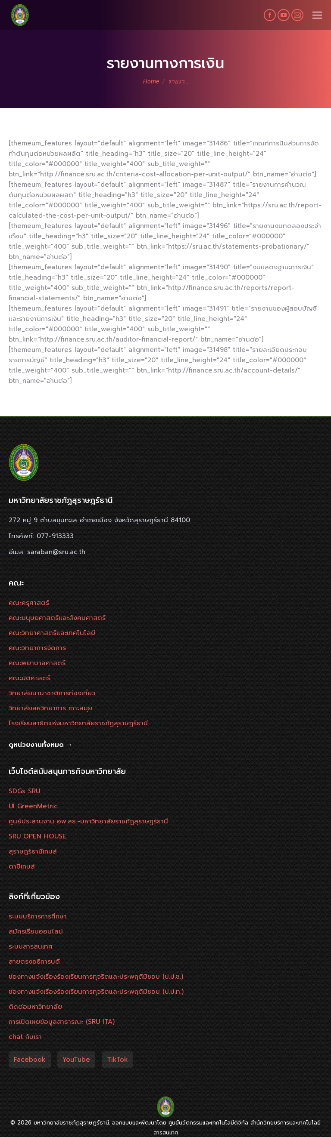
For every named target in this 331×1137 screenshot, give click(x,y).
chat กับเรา (25, 1036)
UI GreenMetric (33, 806)
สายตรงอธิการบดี (34, 961)
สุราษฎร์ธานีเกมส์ (33, 851)
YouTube (76, 1059)
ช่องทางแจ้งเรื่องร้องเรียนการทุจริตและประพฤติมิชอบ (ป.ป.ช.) (96, 976)
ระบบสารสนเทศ (31, 946)
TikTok (117, 1059)
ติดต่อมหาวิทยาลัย (35, 1006)
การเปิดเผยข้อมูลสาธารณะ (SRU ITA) (62, 1021)
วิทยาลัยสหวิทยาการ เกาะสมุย (50, 708)
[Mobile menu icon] (317, 15)
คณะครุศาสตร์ (29, 602)
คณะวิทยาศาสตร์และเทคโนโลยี (52, 633)
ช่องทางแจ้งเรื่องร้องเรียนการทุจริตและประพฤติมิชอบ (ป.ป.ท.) (96, 991)
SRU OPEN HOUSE (37, 836)
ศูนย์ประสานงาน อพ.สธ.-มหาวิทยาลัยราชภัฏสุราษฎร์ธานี (88, 821)
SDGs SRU (24, 791)
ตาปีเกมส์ (22, 866)
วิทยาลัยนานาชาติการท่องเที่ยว (52, 693)
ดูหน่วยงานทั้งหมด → (40, 744)
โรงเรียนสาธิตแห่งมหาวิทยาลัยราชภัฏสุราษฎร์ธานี (78, 723)
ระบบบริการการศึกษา (38, 916)
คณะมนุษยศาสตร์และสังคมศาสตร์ (57, 617)
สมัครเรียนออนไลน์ (36, 931)
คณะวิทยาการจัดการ (37, 648)
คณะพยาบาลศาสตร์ (37, 663)
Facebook (30, 1059)
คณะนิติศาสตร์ (29, 678)
